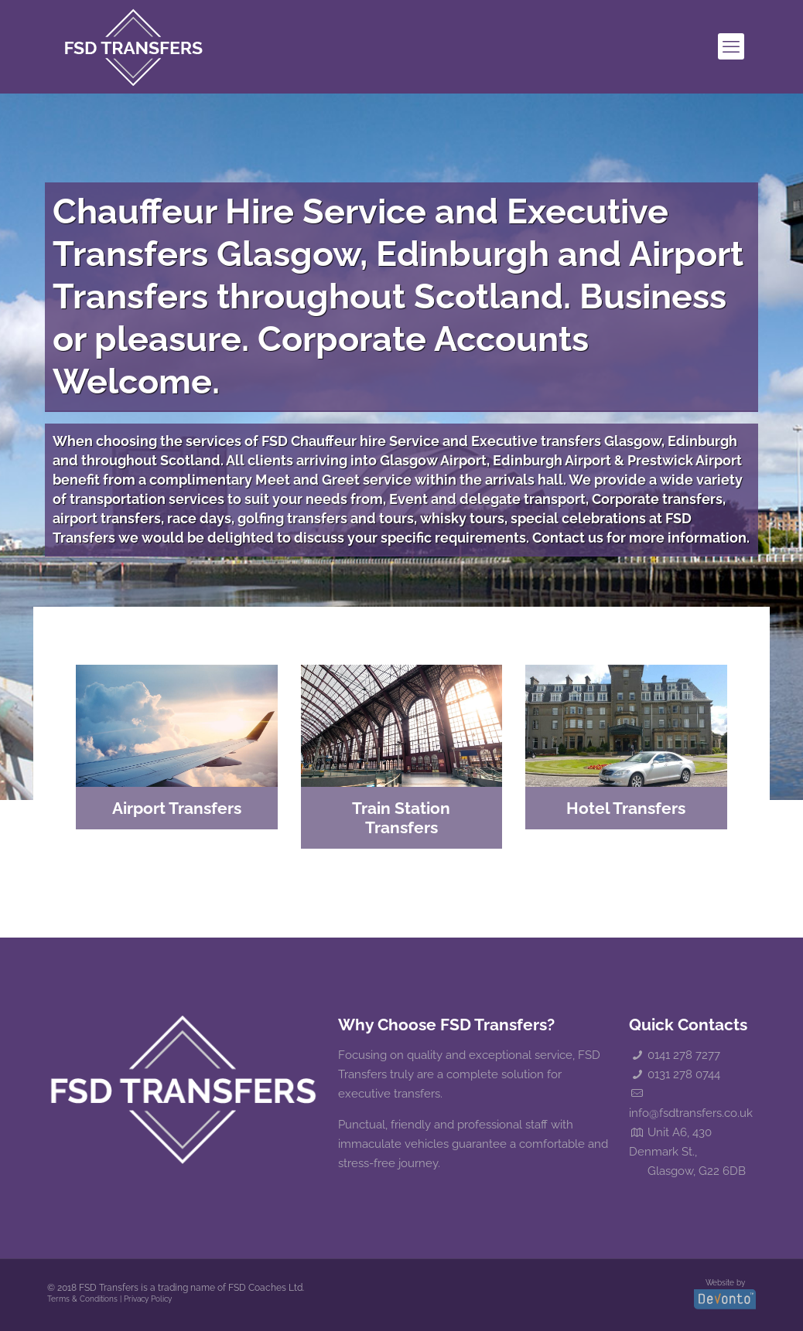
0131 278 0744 (684, 1074)
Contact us (567, 537)
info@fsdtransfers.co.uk (691, 1113)
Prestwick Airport (684, 460)
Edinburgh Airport (552, 460)
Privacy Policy (148, 1299)
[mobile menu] (731, 46)
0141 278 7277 (684, 1055)
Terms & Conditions (82, 1299)
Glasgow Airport (433, 460)
